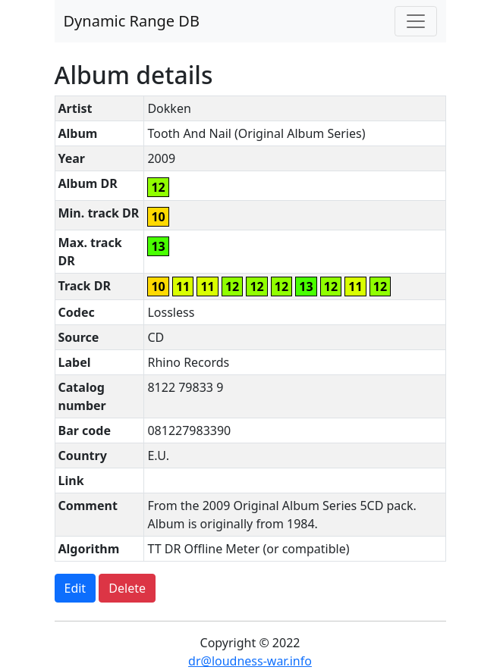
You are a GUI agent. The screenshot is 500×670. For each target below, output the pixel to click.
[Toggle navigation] (416, 21)
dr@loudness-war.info (250, 661)
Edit (75, 588)
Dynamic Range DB (132, 21)
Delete (127, 588)
